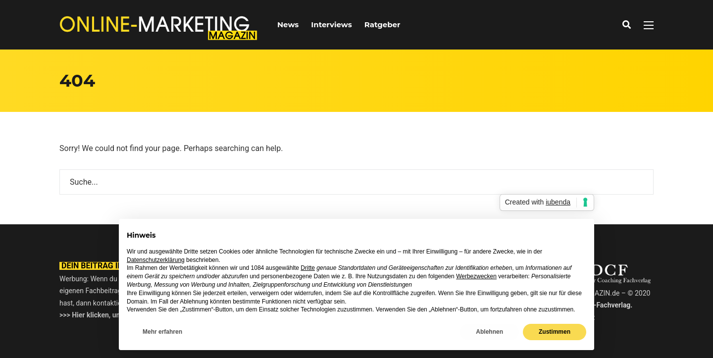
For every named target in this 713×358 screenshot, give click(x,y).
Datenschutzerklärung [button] (156, 259)
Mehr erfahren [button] (162, 331)
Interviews (331, 24)
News (288, 24)
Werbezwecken (476, 276)
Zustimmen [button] (554, 331)
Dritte (308, 267)
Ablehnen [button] (489, 331)
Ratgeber (382, 24)
